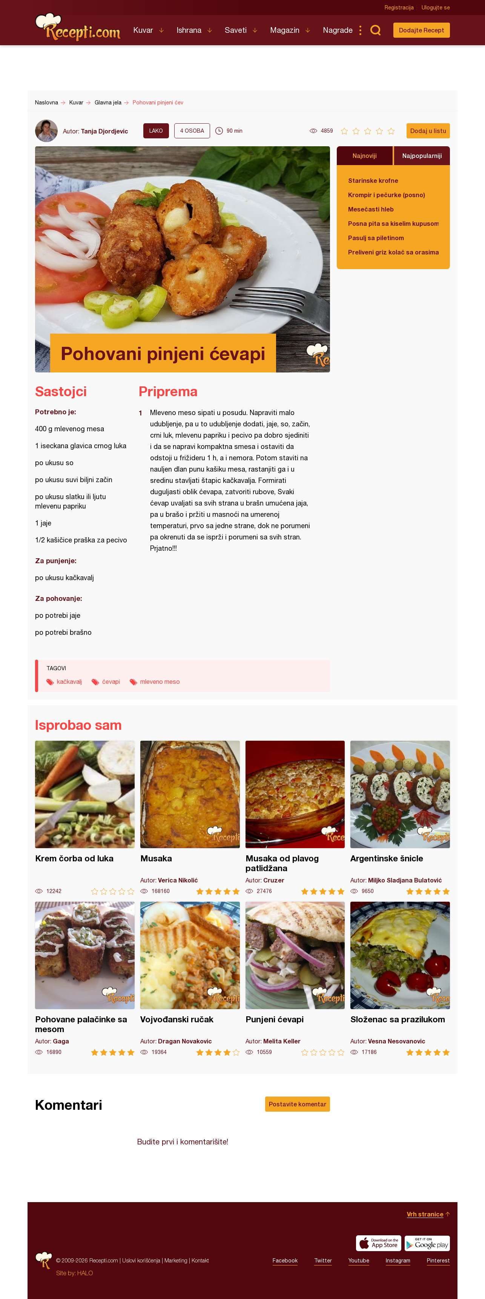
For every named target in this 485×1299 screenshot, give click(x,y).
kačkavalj (69, 681)
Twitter (323, 1261)
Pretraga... (375, 30)
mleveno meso (160, 681)
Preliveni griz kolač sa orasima (393, 252)
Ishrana (189, 30)
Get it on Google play (427, 1243)
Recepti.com (78, 27)
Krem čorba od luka (85, 818)
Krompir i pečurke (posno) (386, 194)
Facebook (285, 1261)
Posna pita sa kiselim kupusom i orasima (393, 223)
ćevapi (111, 681)
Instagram (398, 1261)
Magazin (284, 30)
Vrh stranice (425, 1214)
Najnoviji (365, 155)
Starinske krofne (373, 180)
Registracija (399, 8)
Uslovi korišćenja (141, 1260)
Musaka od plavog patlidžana (295, 818)
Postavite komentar (297, 1104)
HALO (85, 1273)
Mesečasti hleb (371, 209)
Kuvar (143, 30)
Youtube (358, 1261)
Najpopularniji (422, 155)
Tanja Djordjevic (104, 131)
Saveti (236, 30)
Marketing (175, 1260)
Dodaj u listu (428, 130)
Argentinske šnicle (400, 818)
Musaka (190, 818)
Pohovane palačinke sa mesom (85, 979)
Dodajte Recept (421, 30)
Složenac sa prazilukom (400, 979)
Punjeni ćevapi (295, 979)
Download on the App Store (378, 1243)
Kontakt (200, 1260)
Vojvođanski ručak (190, 979)
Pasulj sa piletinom (376, 237)
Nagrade (338, 30)
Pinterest (438, 1261)
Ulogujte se (436, 8)
